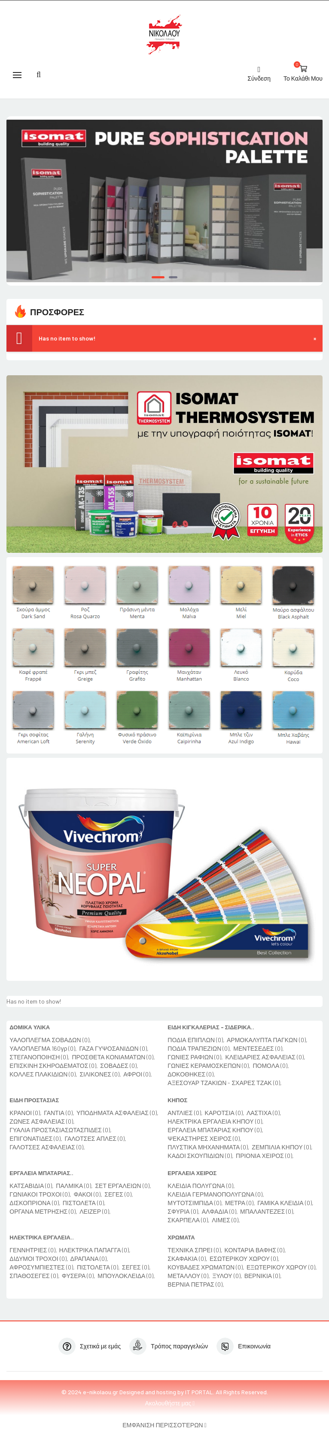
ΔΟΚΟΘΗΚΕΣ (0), (191, 1074)
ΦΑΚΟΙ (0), (87, 1194)
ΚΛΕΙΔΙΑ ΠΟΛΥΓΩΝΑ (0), (201, 1185)
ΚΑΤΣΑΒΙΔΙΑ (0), (31, 1185)
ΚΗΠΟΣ (177, 1100)
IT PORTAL (199, 1392)
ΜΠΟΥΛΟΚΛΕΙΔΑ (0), (126, 1275)
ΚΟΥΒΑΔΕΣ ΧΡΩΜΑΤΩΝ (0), (206, 1267)
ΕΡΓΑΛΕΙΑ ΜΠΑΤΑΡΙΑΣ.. (41, 1173)
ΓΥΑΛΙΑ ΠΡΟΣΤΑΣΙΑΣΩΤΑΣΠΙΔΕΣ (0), (60, 1130)
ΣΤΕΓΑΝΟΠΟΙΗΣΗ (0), (39, 1057)
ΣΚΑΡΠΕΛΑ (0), (189, 1220)
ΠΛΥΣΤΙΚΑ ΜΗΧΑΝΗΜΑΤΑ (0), (209, 1147)
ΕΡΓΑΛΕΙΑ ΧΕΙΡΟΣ (192, 1173)
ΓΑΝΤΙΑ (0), (59, 1112)
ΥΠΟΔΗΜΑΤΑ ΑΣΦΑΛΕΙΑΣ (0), (117, 1112)
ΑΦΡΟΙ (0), (137, 1074)
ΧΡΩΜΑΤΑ (181, 1237)
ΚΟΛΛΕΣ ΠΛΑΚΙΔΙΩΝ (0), (43, 1074)
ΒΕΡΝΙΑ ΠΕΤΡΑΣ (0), (196, 1284)
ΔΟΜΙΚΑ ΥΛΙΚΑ (29, 1027)
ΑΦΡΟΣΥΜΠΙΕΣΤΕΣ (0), (42, 1267)
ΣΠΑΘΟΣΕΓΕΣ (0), (34, 1275)
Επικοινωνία (254, 1346)
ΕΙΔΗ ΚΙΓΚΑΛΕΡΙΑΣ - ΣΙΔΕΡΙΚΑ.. (211, 1027)
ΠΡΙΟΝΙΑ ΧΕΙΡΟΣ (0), (265, 1155)
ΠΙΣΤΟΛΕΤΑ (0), (84, 1202)
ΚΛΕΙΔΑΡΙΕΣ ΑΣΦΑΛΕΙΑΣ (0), (265, 1057)
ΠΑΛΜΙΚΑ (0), (74, 1185)
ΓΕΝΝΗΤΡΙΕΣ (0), (33, 1250)
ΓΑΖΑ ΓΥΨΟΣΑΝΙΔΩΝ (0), (113, 1048)
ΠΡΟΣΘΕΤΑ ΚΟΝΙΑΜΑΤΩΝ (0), (113, 1057)
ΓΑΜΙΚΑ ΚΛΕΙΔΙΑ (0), (285, 1202)
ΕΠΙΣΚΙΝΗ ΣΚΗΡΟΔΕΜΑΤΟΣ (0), (53, 1065)
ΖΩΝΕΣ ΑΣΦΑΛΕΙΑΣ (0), (42, 1121)
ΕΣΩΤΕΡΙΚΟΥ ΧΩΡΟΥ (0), (245, 1258)
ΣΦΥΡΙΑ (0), (183, 1211)
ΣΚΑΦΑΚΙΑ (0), (187, 1258)
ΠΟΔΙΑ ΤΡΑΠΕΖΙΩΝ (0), (199, 1048)
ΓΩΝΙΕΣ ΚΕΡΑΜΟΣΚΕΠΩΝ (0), (209, 1065)
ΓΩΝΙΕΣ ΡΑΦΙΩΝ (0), (195, 1057)
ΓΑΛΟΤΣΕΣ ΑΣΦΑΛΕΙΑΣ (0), (47, 1147)
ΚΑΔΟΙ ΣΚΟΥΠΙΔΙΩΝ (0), (201, 1155)
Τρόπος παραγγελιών (179, 1346)
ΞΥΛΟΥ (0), (227, 1275)
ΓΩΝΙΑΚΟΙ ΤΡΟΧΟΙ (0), (40, 1194)
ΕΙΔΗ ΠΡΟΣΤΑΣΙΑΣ (34, 1100)
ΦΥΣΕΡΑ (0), (79, 1275)
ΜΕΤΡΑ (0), (240, 1202)
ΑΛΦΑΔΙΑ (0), (220, 1211)
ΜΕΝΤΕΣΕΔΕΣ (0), (258, 1048)
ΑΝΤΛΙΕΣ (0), (185, 1112)
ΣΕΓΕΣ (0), (118, 1194)
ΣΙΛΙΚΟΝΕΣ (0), (100, 1074)
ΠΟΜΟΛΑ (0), (271, 1065)
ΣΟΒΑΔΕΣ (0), (119, 1065)
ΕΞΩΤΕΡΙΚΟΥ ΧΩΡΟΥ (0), (282, 1267)
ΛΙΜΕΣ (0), (226, 1220)
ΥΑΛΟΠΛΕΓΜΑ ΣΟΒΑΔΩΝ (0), (50, 1039)
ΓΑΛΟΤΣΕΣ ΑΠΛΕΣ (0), (96, 1138)
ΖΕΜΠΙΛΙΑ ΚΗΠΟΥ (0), (282, 1147)
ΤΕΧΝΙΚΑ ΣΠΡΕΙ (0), (195, 1250)
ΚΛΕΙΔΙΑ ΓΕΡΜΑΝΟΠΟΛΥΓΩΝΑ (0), (216, 1194)
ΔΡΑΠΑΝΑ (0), (89, 1258)
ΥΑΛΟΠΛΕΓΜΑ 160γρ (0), (43, 1048)
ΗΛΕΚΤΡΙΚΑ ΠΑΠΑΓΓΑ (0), (95, 1250)
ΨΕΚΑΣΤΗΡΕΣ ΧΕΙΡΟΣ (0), (204, 1138)
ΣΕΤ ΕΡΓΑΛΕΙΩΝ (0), (123, 1185)
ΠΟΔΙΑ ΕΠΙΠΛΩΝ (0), (196, 1039)
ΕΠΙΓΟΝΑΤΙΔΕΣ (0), (35, 1138)
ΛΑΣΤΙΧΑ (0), (264, 1112)
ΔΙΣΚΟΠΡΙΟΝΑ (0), (34, 1202)
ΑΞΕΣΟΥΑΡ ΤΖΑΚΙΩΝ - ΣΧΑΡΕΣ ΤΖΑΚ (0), (225, 1082)
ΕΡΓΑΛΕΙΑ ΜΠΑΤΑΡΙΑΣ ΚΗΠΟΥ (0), (215, 1130)
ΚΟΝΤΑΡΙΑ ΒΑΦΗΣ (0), (255, 1250)
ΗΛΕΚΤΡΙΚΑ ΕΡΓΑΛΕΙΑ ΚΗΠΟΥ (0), (215, 1121)
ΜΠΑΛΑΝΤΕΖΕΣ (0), (267, 1211)
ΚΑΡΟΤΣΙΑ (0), (224, 1112)
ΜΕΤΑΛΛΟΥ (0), (189, 1275)
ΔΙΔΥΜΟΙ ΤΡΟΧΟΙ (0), (38, 1258)
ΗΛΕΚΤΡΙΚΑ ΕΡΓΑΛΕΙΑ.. (41, 1237)
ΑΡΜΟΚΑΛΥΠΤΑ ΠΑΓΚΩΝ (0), (267, 1039)
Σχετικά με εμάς (100, 1346)
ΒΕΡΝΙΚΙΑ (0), (263, 1275)
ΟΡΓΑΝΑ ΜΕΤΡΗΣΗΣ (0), (43, 1211)
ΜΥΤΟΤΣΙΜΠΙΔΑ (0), (195, 1202)
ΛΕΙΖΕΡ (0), (95, 1211)
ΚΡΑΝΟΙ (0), (25, 1112)
